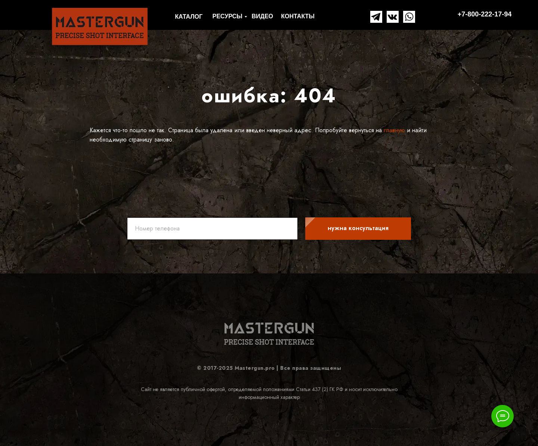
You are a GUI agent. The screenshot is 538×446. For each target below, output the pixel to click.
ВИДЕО (262, 16)
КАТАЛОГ (188, 16)
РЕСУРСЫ (227, 16)
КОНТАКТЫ (298, 16)
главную (393, 130)
